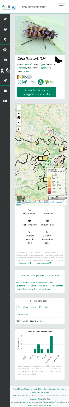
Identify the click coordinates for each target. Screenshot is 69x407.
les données (25, 263)
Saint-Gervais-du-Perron (40, 288)
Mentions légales (43, 392)
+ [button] (19, 114)
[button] (18, 118)
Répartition (44, 307)
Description (23, 307)
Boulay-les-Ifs (22, 282)
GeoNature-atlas (25, 402)
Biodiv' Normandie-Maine (33, 7)
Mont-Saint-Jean (45, 282)
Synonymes (23, 313)
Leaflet (18, 202)
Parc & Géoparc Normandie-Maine (31, 389)
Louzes (33, 282)
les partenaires (44, 263)
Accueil (15, 389)
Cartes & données (50, 389)
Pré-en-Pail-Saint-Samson (51, 285)
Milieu (33, 307)
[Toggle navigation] (61, 6)
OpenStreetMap (31, 202)
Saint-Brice (22, 288)
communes (23, 275)
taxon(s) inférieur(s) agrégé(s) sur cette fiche (36, 92)
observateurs (53, 275)
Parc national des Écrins (51, 402)
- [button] (19, 123)
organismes (38, 275)
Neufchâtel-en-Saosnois (26, 285)
